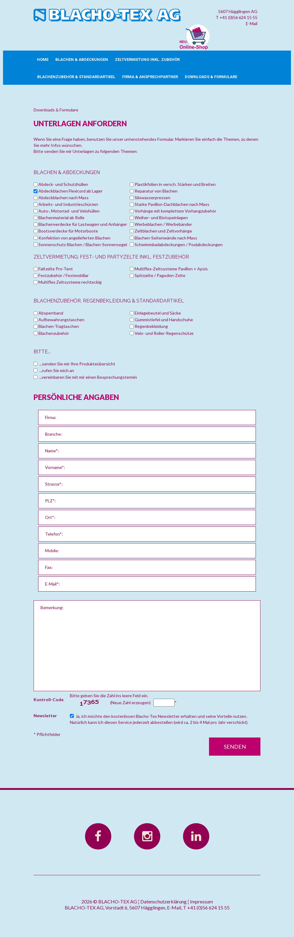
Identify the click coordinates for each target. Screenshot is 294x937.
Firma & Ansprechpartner (150, 76)
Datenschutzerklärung (163, 901)
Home (42, 59)
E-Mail (251, 23)
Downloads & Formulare (211, 76)
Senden (235, 746)
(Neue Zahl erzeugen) (130, 702)
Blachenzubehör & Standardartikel (76, 76)
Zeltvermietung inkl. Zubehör (147, 59)
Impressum (201, 901)
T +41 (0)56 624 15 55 (236, 17)
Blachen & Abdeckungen (81, 59)
